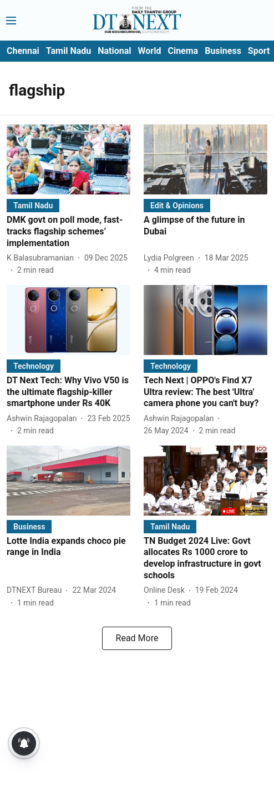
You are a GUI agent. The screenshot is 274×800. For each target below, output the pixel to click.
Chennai (23, 51)
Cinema (183, 51)
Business (223, 51)
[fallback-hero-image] (68, 159)
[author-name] (42, 258)
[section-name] (33, 205)
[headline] (68, 231)
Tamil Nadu (68, 51)
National (114, 51)
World (149, 51)
